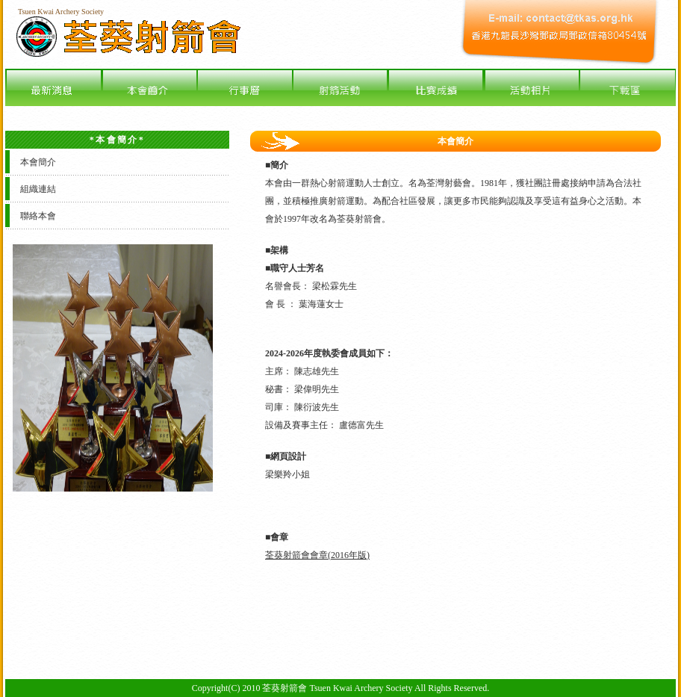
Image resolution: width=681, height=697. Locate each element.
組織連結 (38, 189)
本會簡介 (38, 162)
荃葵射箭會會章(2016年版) (317, 555)
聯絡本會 (38, 216)
